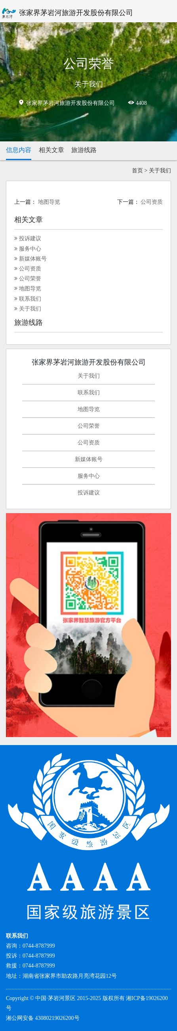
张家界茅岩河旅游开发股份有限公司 (66, 13)
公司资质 (152, 202)
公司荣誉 (27, 279)
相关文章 (51, 150)
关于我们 (160, 171)
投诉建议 (27, 238)
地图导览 (49, 202)
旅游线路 (84, 150)
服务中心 (27, 249)
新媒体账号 (30, 259)
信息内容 (18, 150)
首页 (137, 171)
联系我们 (27, 299)
